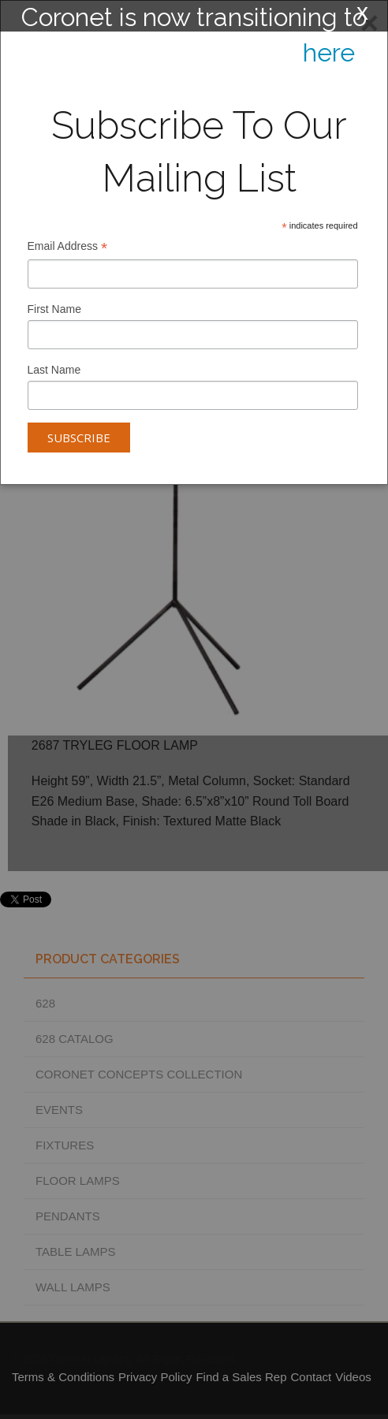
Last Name (54, 369)
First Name (54, 309)
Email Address (68, 248)
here (329, 52)
